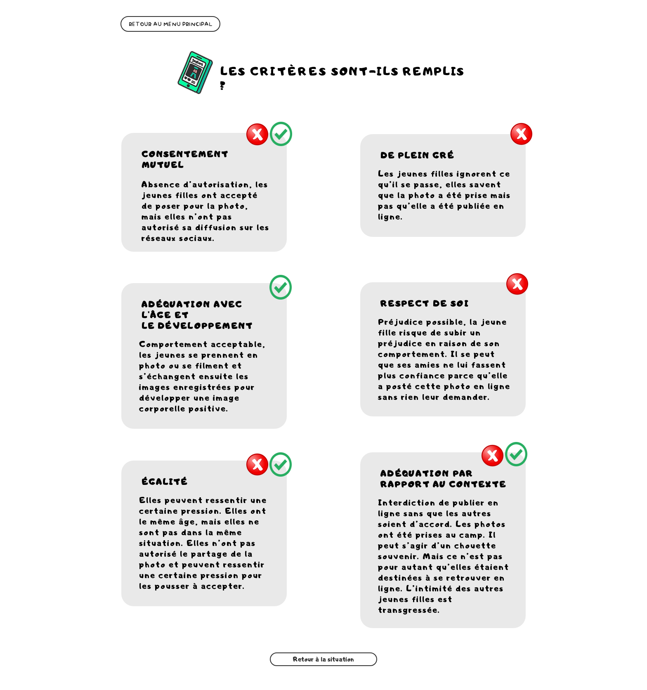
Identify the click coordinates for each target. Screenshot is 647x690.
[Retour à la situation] (323, 659)
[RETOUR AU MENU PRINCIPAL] (170, 24)
